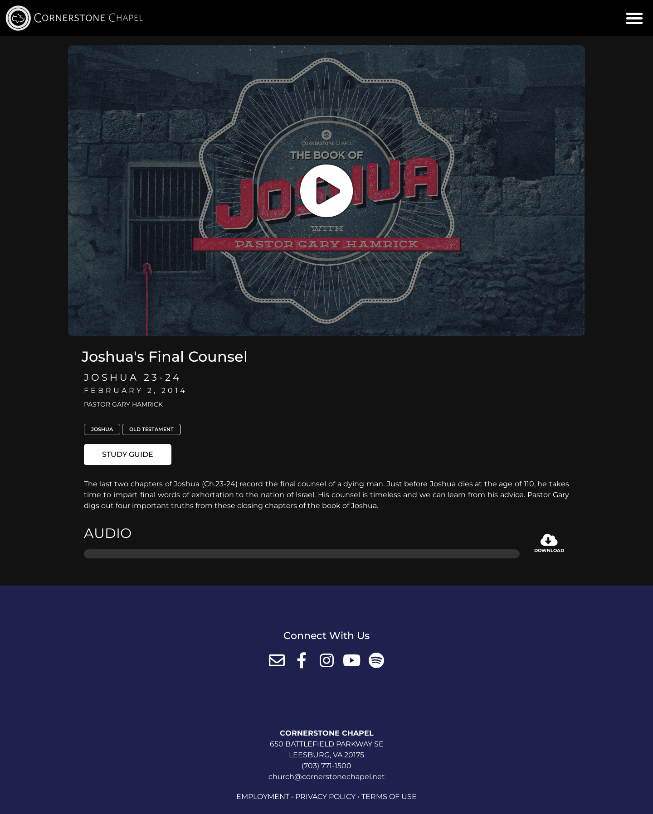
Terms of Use (389, 796)
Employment (262, 796)
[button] (634, 18)
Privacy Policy (325, 796)
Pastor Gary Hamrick (123, 404)
